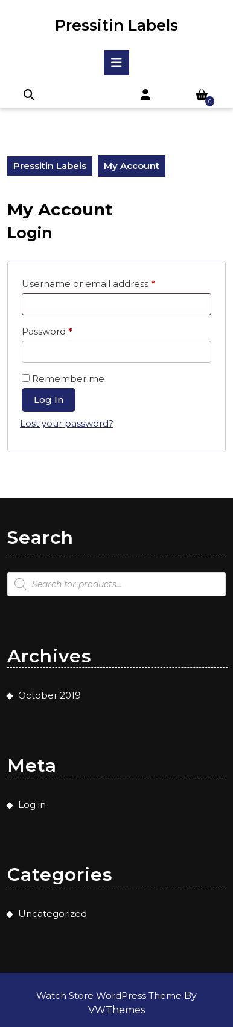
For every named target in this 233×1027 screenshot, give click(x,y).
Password (68, 329)
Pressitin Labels (116, 25)
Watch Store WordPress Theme (110, 995)
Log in (48, 400)
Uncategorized (52, 913)
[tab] (116, 62)
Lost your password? (66, 423)
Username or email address (109, 282)
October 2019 (49, 695)
